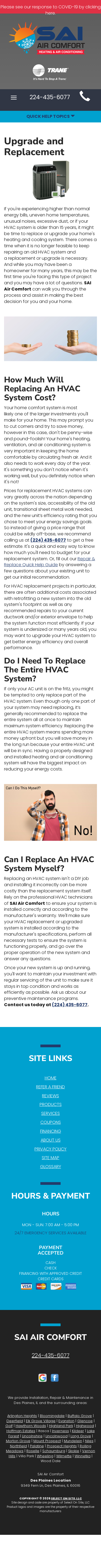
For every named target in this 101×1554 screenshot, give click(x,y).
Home (51, 1078)
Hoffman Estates (20, 1430)
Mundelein (73, 1440)
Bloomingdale (52, 1415)
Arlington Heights (22, 1415)
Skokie (73, 1450)
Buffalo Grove (80, 1415)
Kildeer (78, 1430)
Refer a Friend (50, 1087)
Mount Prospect (47, 1440)
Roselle (32, 1450)
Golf (9, 1425)
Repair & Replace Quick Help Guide (49, 562)
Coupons (50, 1122)
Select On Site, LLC (66, 1498)
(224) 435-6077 (48, 540)
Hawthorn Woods (31, 1425)
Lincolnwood (57, 1436)
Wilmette (64, 1456)
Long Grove (81, 1436)
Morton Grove (18, 1440)
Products (51, 1104)
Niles (89, 1440)
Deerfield (14, 1420)
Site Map (50, 1158)
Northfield (18, 1446)
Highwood (85, 1425)
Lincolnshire (32, 1436)
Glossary (50, 1166)
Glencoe (85, 1420)
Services (50, 1113)
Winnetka (82, 1456)
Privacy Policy (50, 1149)
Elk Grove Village (40, 1420)
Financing (50, 1131)
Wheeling (45, 1456)
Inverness (60, 1430)
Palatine (37, 1446)
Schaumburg (53, 1450)
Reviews (50, 1096)
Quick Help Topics (50, 116)
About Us (51, 1140)
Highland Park (61, 1425)
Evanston (66, 1420)
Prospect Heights (62, 1446)
